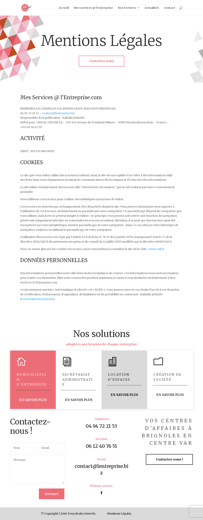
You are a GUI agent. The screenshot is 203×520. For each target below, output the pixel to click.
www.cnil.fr (156, 249)
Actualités (152, 8)
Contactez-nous (101, 61)
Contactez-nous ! (169, 459)
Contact (169, 8)
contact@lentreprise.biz (58, 113)
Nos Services (127, 8)
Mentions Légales (119, 513)
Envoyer (52, 494)
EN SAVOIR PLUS (33, 400)
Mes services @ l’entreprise (93, 8)
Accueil (64, 8)
